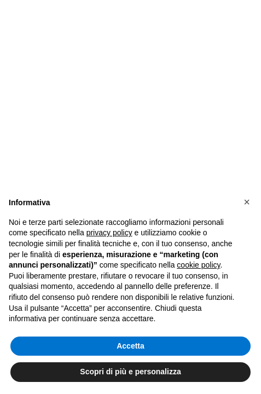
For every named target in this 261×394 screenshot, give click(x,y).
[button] (247, 202)
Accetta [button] (130, 345)
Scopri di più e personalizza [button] (130, 371)
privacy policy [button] (109, 232)
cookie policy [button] (198, 264)
